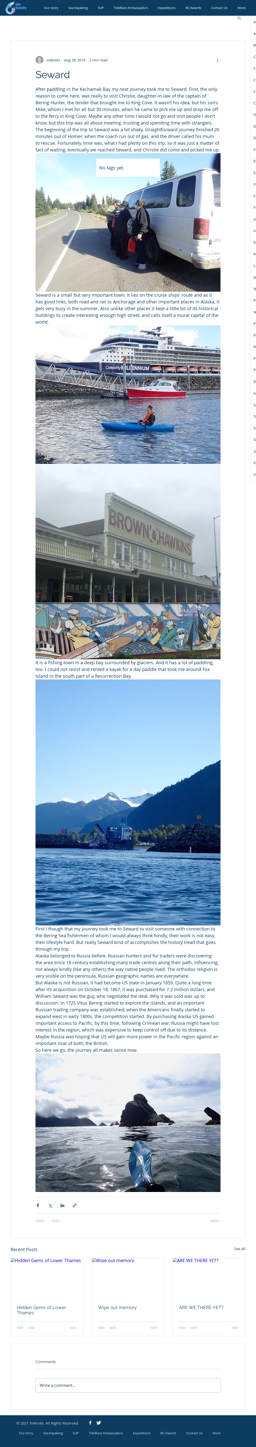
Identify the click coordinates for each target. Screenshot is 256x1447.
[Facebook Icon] (90, 1423)
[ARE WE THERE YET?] (209, 1278)
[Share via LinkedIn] (62, 1205)
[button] (239, 18)
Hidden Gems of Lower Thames (41, 1310)
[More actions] (217, 60)
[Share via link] (74, 1205)
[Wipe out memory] (128, 1278)
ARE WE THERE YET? (201, 1307)
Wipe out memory (117, 1307)
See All (240, 1248)
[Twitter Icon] (99, 1423)
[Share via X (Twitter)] (50, 1205)
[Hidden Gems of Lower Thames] (47, 1278)
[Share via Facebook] (38, 1205)
